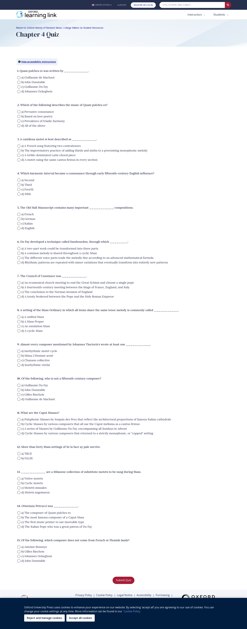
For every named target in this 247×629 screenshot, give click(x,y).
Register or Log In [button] (143, 5)
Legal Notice (124, 595)
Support (121, 5)
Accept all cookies (80, 618)
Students (219, 14)
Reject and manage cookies (44, 618)
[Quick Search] (192, 5)
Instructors (195, 14)
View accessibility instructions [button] (38, 61)
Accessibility (144, 595)
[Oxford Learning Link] (41, 14)
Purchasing (163, 595)
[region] (123, 613)
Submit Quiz (123, 580)
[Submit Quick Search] (228, 5)
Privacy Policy (83, 595)
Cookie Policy (104, 595)
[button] (101, 5)
